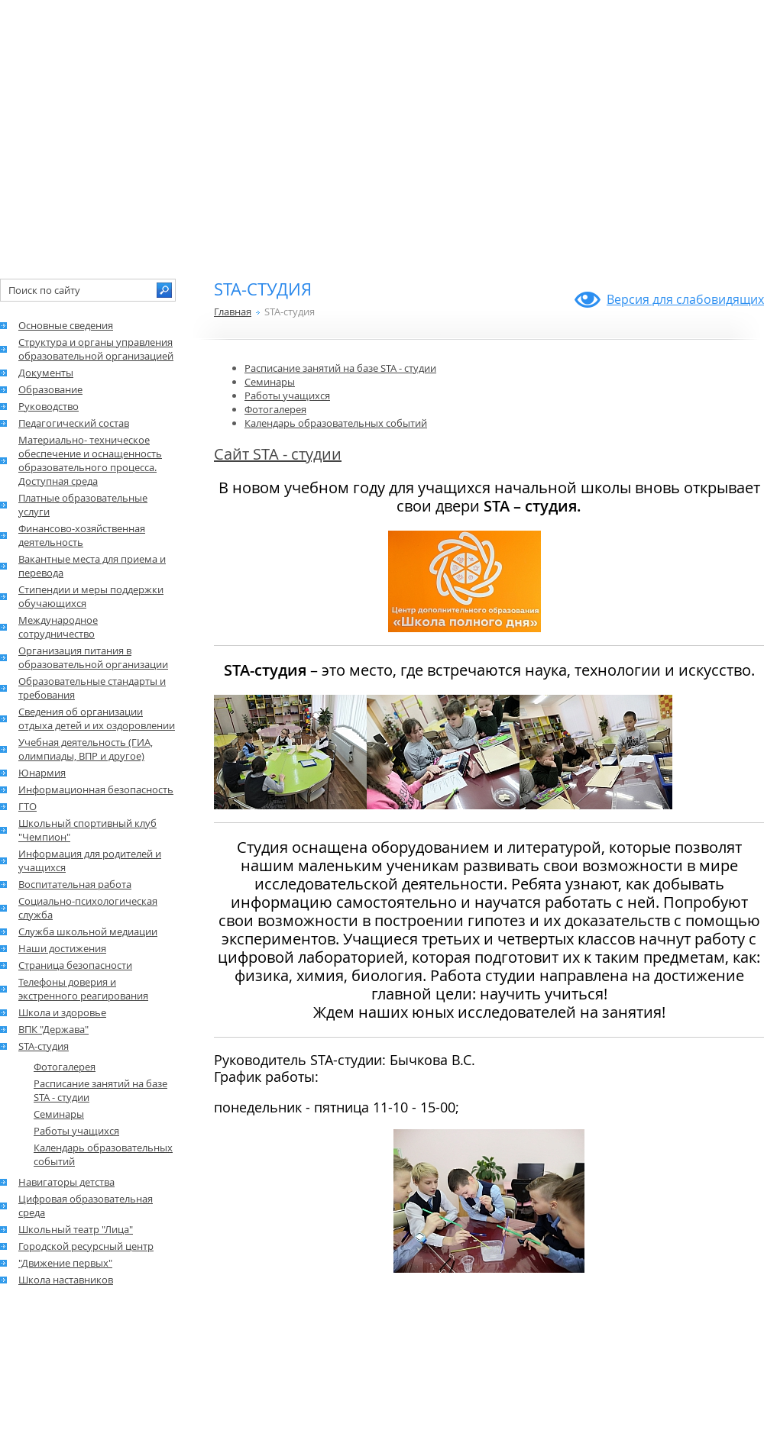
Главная (232, 311)
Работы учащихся (287, 395)
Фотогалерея (275, 409)
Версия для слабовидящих (685, 299)
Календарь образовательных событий (335, 423)
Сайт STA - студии (278, 454)
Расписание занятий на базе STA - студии (340, 368)
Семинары (269, 382)
